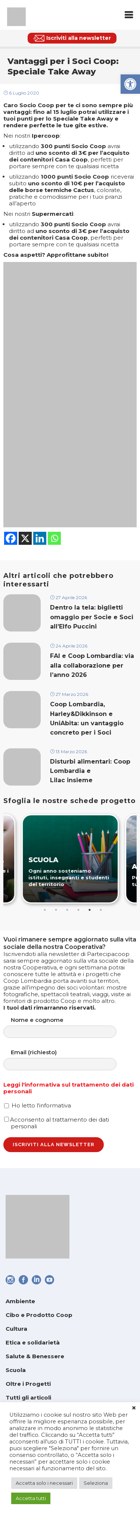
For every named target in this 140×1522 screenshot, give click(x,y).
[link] (130, 84)
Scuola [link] (16, 1370)
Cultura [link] (16, 1328)
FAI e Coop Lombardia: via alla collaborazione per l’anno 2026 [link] (92, 665)
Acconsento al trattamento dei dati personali (56, 1123)
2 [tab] (56, 910)
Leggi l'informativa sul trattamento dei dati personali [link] (68, 1088)
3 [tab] (67, 910)
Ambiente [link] (20, 1301)
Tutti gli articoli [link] (28, 1397)
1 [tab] (45, 910)
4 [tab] (78, 910)
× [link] (133, 1408)
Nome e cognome (67, 1027)
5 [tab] (89, 910)
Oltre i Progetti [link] (28, 1383)
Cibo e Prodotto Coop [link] (39, 1314)
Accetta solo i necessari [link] (44, 1483)
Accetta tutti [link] (31, 1498)
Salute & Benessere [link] (35, 1356)
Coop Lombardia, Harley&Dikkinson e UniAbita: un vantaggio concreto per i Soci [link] (87, 718)
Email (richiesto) (67, 1059)
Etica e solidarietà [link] (33, 1342)
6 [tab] (101, 910)
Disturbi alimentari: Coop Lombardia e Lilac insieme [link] (90, 771)
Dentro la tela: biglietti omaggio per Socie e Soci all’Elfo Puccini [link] (91, 617)
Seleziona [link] (96, 1483)
